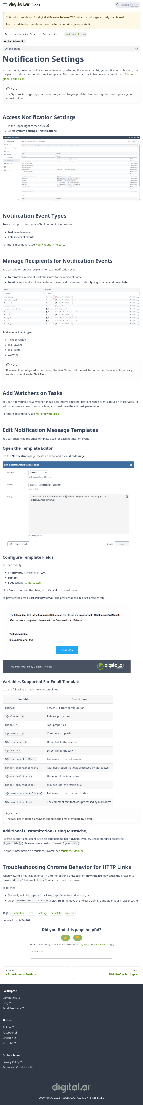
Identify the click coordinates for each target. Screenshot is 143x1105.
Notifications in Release (49, 244)
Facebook (10, 1032)
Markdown (34, 582)
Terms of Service (100, 944)
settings (43, 913)
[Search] (127, 5)
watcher (69, 913)
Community (11, 998)
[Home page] (6, 34)
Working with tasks (47, 414)
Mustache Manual (72, 851)
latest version (63, 24)
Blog (7, 1003)
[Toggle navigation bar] (5, 4)
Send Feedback (13, 1008)
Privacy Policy (82, 944)
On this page (12, 48)
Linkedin (9, 1038)
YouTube (9, 1043)
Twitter (8, 1027)
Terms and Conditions (17, 1067)
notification (18, 913)
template (56, 913)
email (32, 913)
